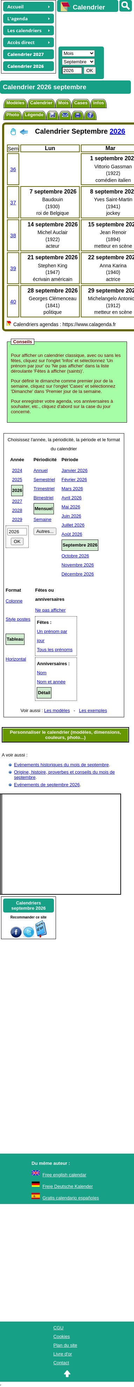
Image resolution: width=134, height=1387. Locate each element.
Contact (61, 1362)
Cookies (62, 1336)
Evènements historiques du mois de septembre (61, 764)
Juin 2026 (71, 516)
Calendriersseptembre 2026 (28, 905)
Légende (34, 114)
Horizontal (16, 659)
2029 (17, 519)
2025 (17, 479)
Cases (80, 102)
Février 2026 (74, 479)
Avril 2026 (72, 497)
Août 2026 (72, 534)
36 (13, 169)
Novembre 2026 (78, 565)
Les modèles (57, 710)
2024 (17, 470)
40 (13, 301)
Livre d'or (63, 1354)
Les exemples (93, 710)
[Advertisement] (92, 28)
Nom (41, 672)
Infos (98, 102)
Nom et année (51, 681)
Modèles (15, 102)
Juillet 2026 (73, 525)
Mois (63, 102)
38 (13, 235)
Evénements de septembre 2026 (47, 784)
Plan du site (65, 1345)
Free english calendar (64, 1174)
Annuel (41, 470)
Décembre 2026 (78, 574)
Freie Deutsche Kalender (68, 1186)
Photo (12, 114)
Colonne (14, 601)
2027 (17, 501)
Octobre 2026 (75, 555)
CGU (59, 1327)
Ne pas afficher (50, 610)
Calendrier (41, 102)
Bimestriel (44, 497)
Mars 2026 (72, 488)
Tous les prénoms (54, 649)
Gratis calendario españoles (71, 1198)
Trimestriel (44, 488)
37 (13, 202)
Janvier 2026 (74, 470)
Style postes (18, 619)
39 (13, 268)
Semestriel (44, 479)
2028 (17, 510)
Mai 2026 (71, 506)
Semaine (42, 519)
